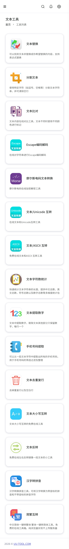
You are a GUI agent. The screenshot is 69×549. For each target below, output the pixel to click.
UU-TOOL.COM (22, 544)
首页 (8, 24)
